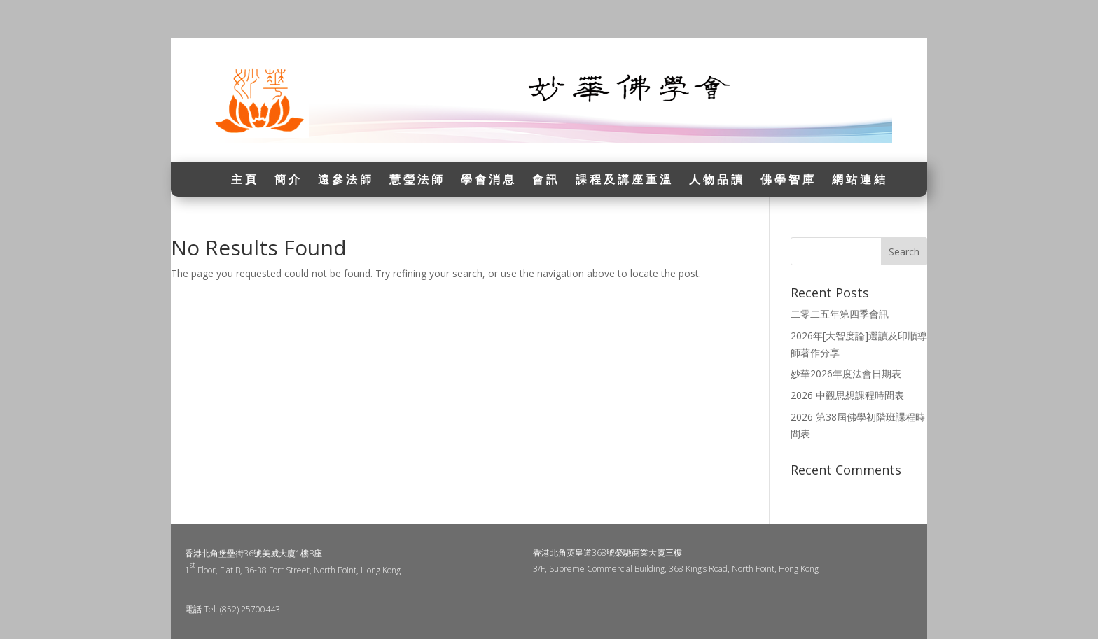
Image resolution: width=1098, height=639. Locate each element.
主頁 (245, 180)
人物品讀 (717, 180)
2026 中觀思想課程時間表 (847, 395)
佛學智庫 (788, 180)
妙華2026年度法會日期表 (846, 373)
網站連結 (860, 180)
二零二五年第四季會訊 (840, 314)
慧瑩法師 (417, 180)
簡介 (288, 180)
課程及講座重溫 (625, 180)
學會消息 (489, 180)
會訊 (546, 180)
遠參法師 (346, 180)
